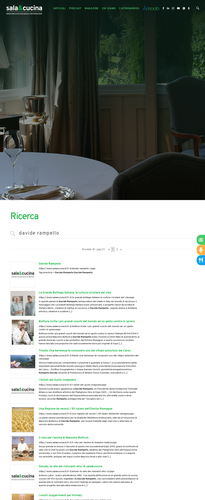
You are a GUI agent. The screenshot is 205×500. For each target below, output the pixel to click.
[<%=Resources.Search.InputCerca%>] (102, 233)
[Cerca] (197, 9)
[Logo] (24, 8)
